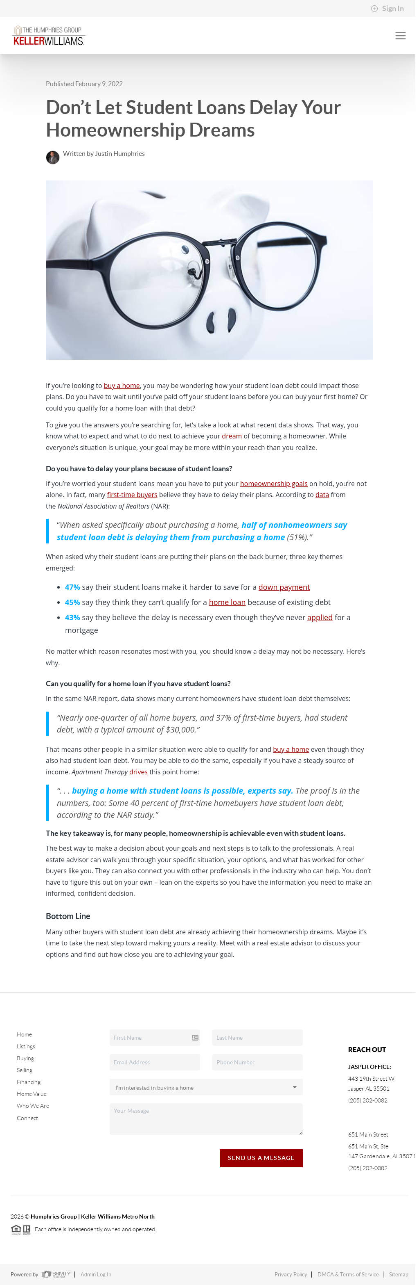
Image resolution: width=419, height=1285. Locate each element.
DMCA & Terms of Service (348, 1274)
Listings (26, 1046)
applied (320, 617)
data (322, 494)
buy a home (122, 385)
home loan (227, 602)
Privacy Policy (291, 1274)
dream (232, 436)
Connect (27, 1118)
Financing (29, 1082)
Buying (25, 1058)
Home (24, 1034)
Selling (24, 1070)
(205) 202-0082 (367, 1100)
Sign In (387, 9)
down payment (284, 587)
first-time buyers (132, 494)
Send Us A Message (261, 1158)
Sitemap (398, 1274)
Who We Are (33, 1105)
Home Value (32, 1094)
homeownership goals (274, 483)
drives (138, 771)
